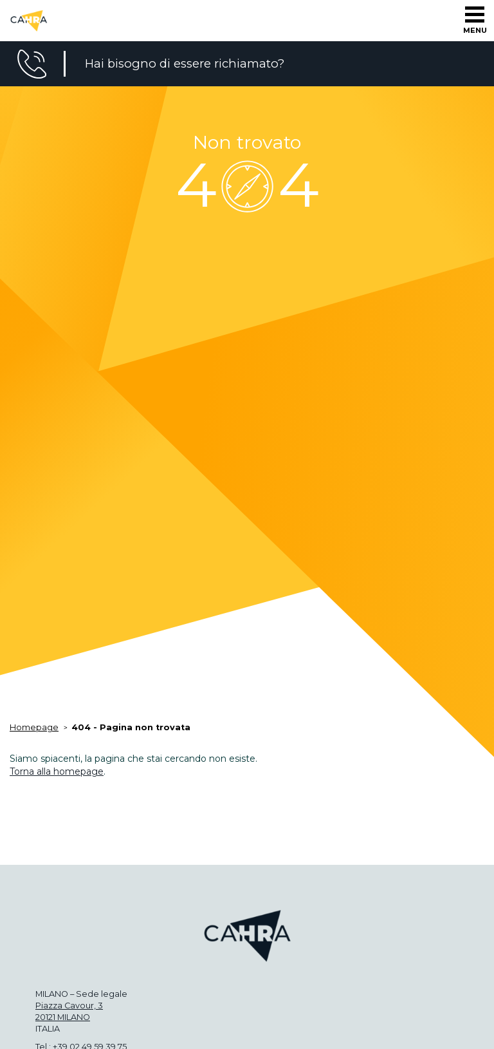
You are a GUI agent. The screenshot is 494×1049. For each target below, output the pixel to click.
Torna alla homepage (57, 771)
